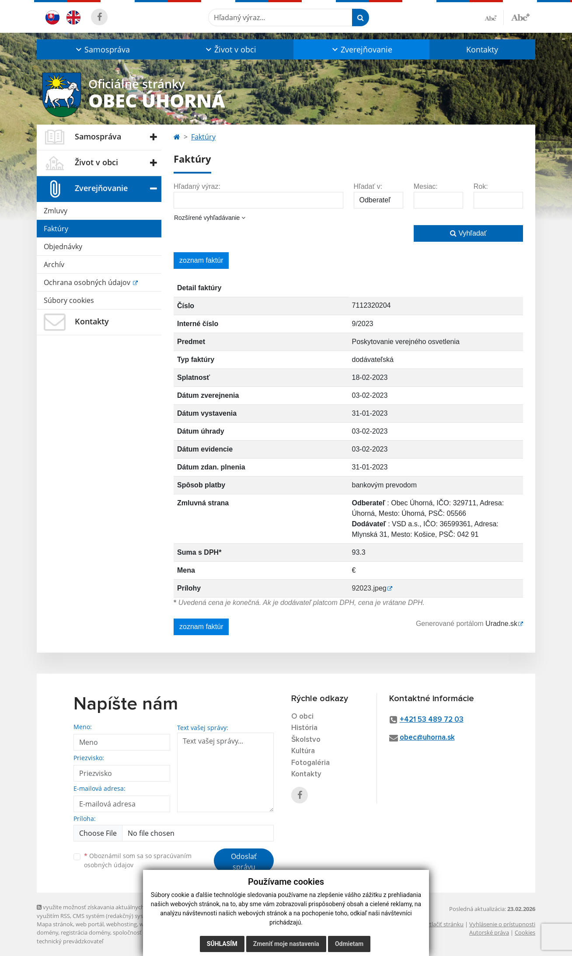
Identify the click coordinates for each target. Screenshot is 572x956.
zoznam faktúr (201, 260)
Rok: (481, 186)
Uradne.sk (501, 623)
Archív (54, 264)
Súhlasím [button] (222, 943)
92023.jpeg (369, 588)
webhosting (121, 924)
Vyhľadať (468, 233)
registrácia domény (85, 932)
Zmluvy (55, 211)
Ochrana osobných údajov (88, 282)
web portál (90, 924)
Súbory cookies (69, 300)
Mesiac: (426, 186)
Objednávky (63, 246)
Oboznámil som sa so (138, 860)
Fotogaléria (310, 763)
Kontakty (482, 49)
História (304, 728)
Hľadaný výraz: (197, 186)
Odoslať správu (244, 862)
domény (47, 932)
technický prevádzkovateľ (70, 941)
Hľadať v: (368, 186)
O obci (302, 716)
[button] (102, 49)
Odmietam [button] (349, 943)
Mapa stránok (55, 924)
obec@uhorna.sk (427, 737)
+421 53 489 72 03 (432, 719)
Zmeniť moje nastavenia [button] (286, 943)
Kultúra (303, 751)
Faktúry (56, 228)
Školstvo (306, 740)
